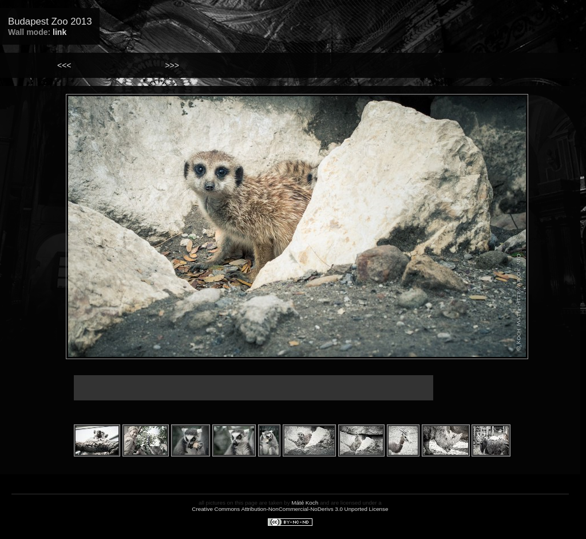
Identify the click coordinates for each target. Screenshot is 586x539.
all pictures (212, 502)
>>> (172, 65)
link (59, 32)
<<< (64, 65)
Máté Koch (304, 502)
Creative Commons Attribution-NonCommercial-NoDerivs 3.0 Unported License (290, 509)
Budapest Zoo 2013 (50, 21)
